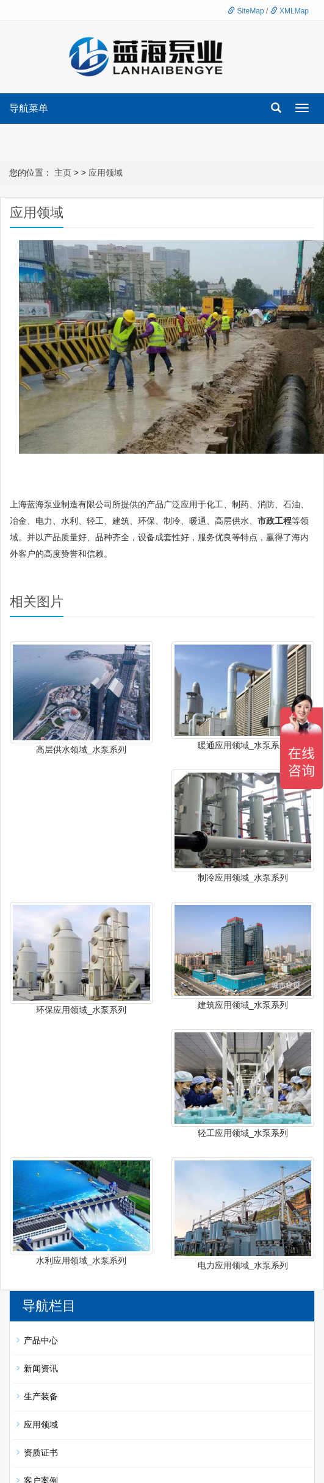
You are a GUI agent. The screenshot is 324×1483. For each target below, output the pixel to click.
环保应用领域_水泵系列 (81, 1010)
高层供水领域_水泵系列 (81, 749)
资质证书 (41, 1452)
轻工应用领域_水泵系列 (243, 1133)
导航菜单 (28, 108)
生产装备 (41, 1396)
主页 (62, 172)
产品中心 (41, 1340)
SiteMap (246, 11)
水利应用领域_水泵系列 (81, 1260)
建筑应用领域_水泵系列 (243, 1005)
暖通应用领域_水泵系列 (243, 745)
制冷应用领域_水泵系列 (243, 877)
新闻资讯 (41, 1368)
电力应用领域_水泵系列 (243, 1265)
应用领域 (105, 172)
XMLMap (289, 11)
